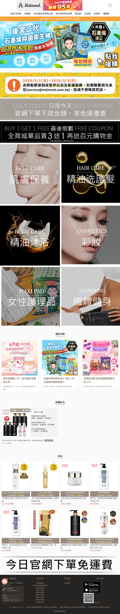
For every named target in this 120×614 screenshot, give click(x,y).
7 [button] (69, 67)
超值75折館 (15, 13)
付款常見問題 (40, 590)
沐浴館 (87, 13)
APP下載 (99, 578)
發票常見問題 (40, 595)
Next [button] (117, 44)
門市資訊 (67, 578)
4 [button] (58, 67)
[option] (60, 44)
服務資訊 (12, 578)
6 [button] (65, 67)
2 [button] (51, 67)
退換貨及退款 (40, 597)
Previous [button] (3, 44)
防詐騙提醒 (39, 583)
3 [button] (55, 67)
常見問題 (39, 578)
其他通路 (67, 583)
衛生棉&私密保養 (64, 13)
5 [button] (62, 67)
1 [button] (48, 67)
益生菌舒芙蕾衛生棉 (43, 13)
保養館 (27, 13)
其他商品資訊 (40, 602)
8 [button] (72, 67)
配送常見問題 (40, 599)
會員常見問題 (40, 588)
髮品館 (78, 13)
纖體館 (106, 13)
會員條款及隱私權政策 (40, 585)
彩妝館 (97, 13)
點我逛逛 (76, 19)
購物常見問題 (40, 592)
